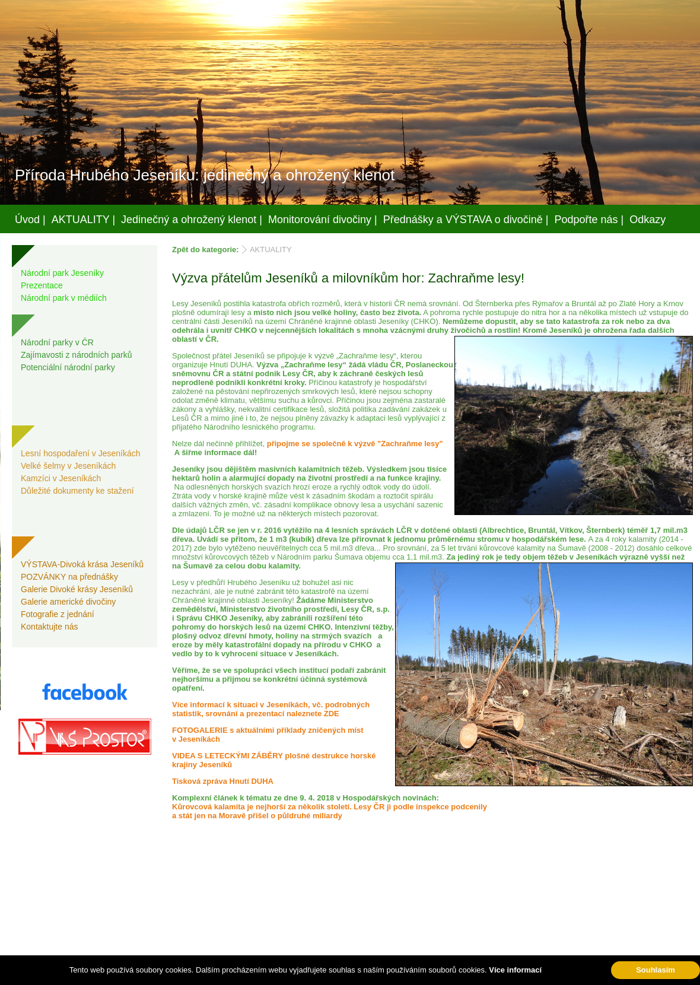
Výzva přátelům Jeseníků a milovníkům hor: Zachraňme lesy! (348, 278)
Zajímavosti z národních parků (76, 355)
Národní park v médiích (64, 298)
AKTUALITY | (83, 219)
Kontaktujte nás (49, 626)
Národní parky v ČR (57, 342)
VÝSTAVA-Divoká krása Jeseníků (82, 564)
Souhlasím (655, 969)
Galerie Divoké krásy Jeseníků (77, 589)
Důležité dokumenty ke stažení (77, 490)
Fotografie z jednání (57, 614)
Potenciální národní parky (68, 367)
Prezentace (42, 285)
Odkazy (647, 219)
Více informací (515, 969)
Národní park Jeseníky (62, 273)
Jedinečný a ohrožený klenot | (191, 219)
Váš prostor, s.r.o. (338, 974)
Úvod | (30, 219)
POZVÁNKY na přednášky (69, 577)
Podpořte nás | (589, 219)
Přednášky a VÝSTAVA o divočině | (466, 219)
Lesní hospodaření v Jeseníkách (81, 453)
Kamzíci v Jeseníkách (61, 478)
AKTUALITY (271, 249)
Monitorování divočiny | (322, 219)
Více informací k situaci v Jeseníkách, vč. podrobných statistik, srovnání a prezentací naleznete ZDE (271, 709)
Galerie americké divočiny (68, 601)
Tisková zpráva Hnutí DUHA (222, 781)
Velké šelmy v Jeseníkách (68, 466)
